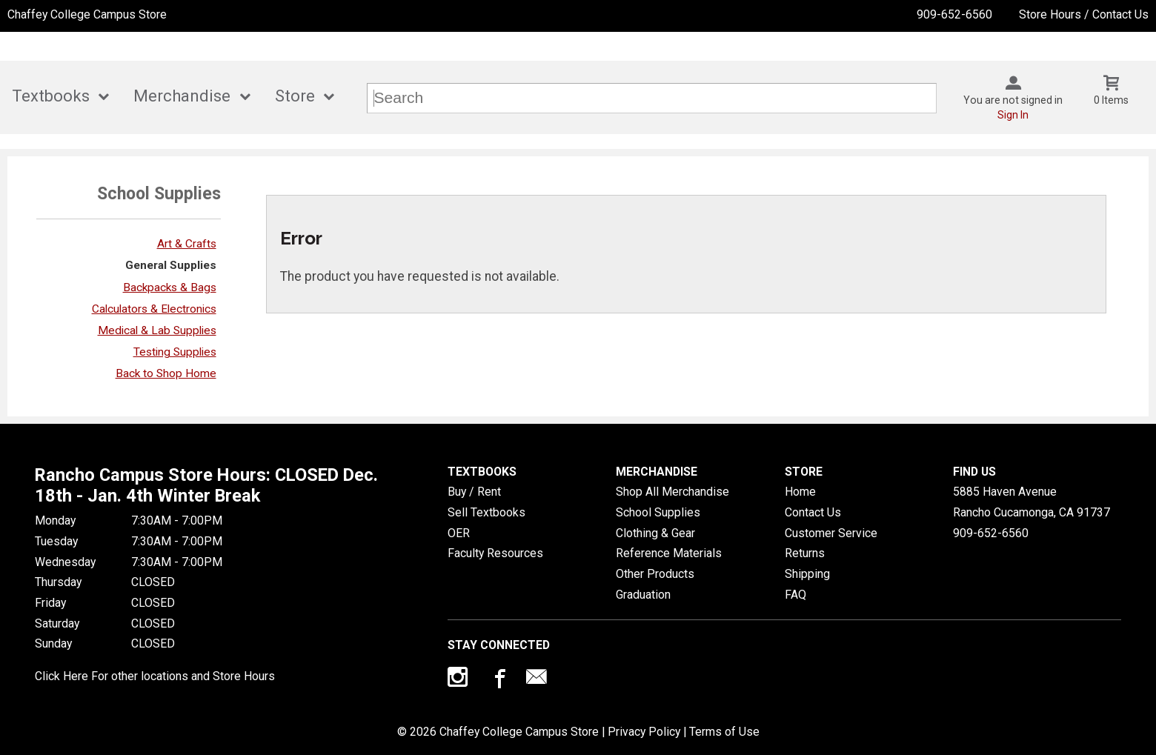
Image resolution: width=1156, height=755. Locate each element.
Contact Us (813, 512)
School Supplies (658, 512)
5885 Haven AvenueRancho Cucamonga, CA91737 (1031, 502)
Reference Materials (669, 553)
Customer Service (831, 533)
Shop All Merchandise (672, 492)
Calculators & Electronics (154, 309)
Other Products (655, 574)
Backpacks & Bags (169, 287)
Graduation (643, 595)
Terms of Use (724, 732)
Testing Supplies (174, 352)
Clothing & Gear (655, 533)
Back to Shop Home (166, 373)
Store (295, 96)
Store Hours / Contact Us (1084, 14)
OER (459, 533)
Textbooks (51, 96)
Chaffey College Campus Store (87, 14)
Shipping (807, 574)
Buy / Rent (474, 492)
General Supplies (170, 265)
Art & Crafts (186, 243)
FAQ (795, 595)
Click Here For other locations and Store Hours (155, 676)
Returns (805, 553)
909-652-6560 (954, 14)
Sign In (1013, 115)
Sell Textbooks (486, 512)
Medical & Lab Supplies (157, 330)
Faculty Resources (495, 553)
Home (800, 492)
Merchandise (181, 96)
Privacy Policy (644, 732)
